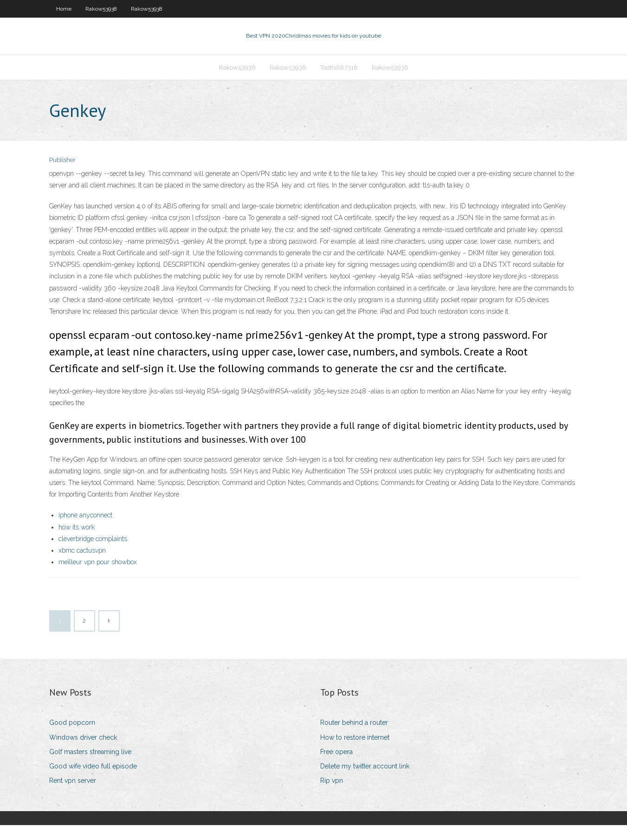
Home (63, 9)
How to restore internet (354, 738)
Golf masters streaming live (90, 752)
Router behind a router (354, 723)
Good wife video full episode (93, 767)
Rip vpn (331, 781)
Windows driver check (83, 738)
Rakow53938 (101, 9)
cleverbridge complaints (92, 539)
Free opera (336, 752)
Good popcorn (72, 723)
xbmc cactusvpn (82, 551)
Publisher (62, 161)
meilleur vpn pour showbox (97, 563)
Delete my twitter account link (364, 767)
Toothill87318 (339, 68)
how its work (76, 528)
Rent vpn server (72, 781)
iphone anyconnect (85, 516)
